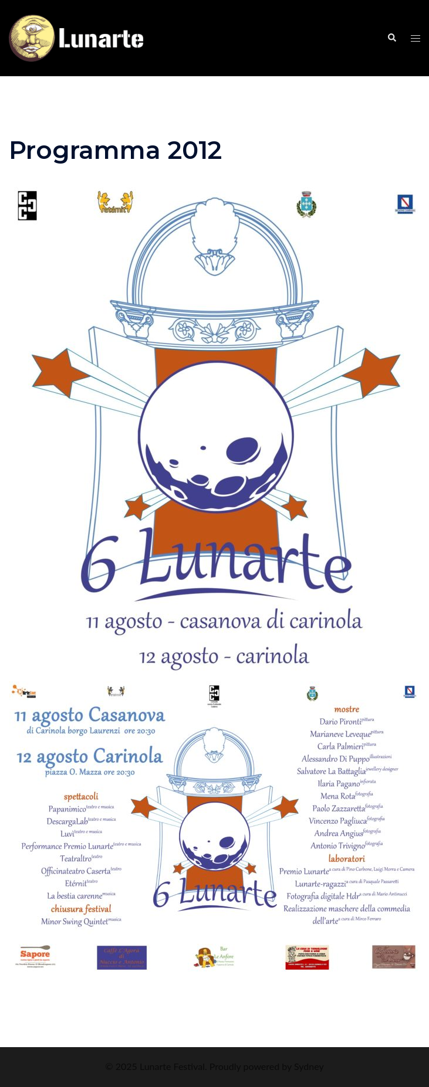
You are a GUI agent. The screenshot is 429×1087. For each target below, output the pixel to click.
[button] (391, 38)
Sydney (309, 1066)
